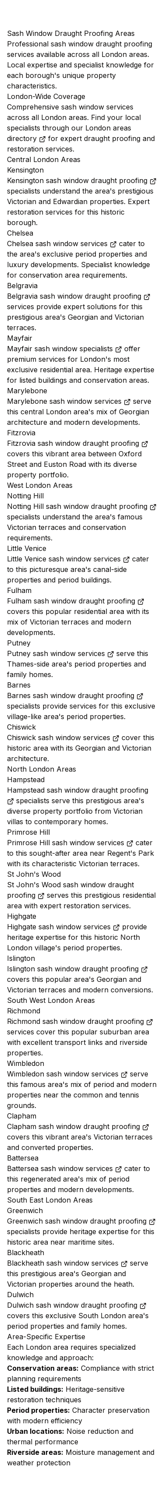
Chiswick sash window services (63, 737)
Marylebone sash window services (69, 401)
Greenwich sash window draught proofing (81, 1221)
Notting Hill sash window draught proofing (82, 506)
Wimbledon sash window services (67, 1073)
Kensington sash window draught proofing (82, 180)
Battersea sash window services (64, 1168)
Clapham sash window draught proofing (78, 1126)
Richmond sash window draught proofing (80, 1021)
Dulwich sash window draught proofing (77, 1305)
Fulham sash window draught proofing (75, 600)
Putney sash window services (60, 653)
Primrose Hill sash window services (70, 842)
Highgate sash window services (63, 926)
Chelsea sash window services (62, 243)
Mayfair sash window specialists (64, 348)
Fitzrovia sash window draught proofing (77, 443)
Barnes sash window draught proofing (75, 695)
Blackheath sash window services (67, 1263)
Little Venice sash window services (68, 558)
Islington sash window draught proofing (77, 968)
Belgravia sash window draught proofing (78, 296)
